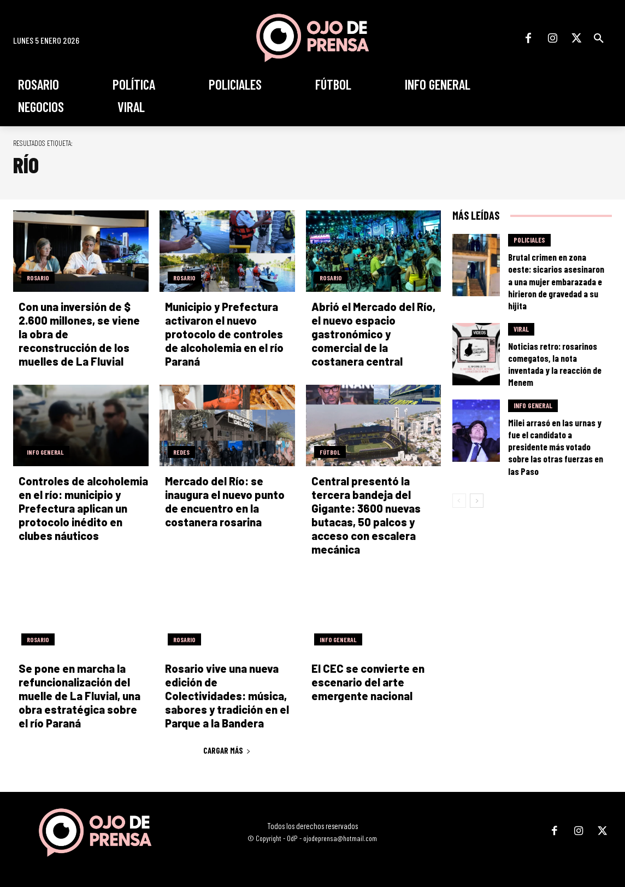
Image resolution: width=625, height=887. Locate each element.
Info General (45, 452)
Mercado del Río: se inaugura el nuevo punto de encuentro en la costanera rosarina (225, 501)
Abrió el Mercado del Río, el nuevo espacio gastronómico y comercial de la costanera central (373, 334)
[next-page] (477, 501)
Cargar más (227, 750)
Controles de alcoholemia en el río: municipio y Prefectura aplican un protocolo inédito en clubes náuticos (83, 508)
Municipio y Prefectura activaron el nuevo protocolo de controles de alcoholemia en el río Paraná (224, 334)
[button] (599, 38)
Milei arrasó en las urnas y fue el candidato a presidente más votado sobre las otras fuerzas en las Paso (555, 446)
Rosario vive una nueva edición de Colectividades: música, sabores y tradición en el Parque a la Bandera (227, 696)
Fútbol (330, 452)
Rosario (38, 277)
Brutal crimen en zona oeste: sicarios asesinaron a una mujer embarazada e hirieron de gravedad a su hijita (556, 280)
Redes (181, 452)
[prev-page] (459, 501)
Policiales (529, 240)
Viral (521, 329)
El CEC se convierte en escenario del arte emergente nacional (367, 682)
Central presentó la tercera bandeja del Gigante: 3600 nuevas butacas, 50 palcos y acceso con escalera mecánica (366, 515)
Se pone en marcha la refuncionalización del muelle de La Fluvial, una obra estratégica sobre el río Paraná (79, 696)
